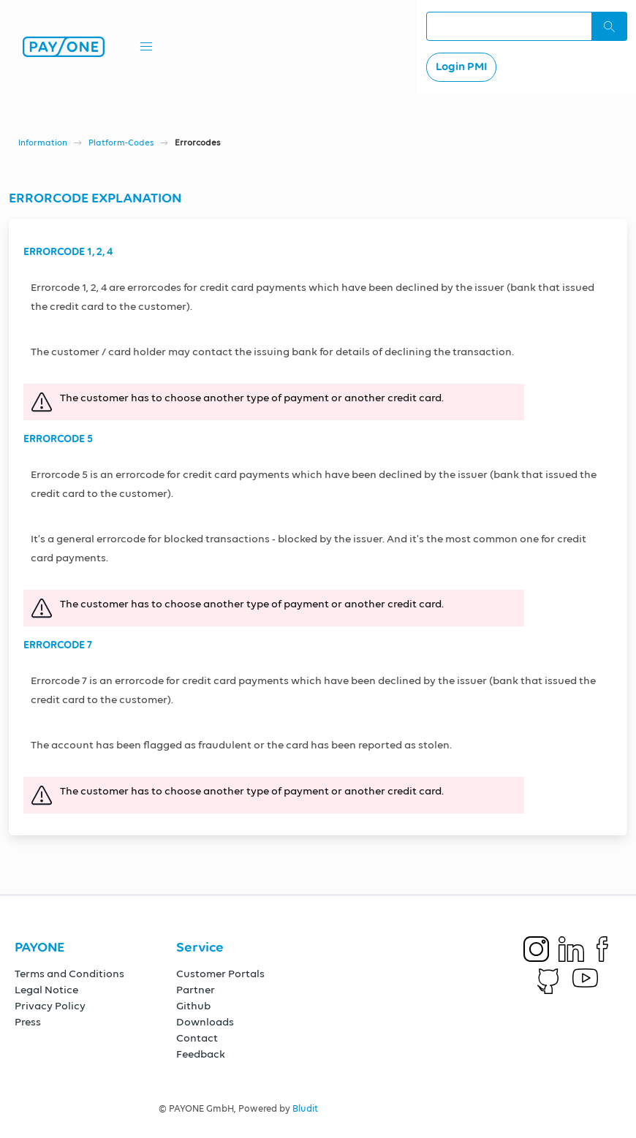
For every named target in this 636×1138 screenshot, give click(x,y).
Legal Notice (46, 990)
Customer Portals (220, 973)
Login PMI (461, 67)
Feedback (200, 1054)
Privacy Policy (50, 1006)
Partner (195, 990)
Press (28, 1022)
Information (42, 143)
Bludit (305, 1109)
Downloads (205, 1022)
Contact (197, 1038)
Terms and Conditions (69, 973)
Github (193, 1006)
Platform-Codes (121, 143)
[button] (146, 47)
